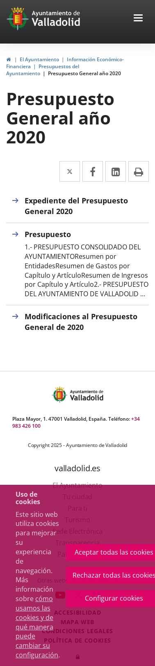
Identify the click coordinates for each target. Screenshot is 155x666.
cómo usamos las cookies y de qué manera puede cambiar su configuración (37, 626)
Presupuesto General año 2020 (84, 73)
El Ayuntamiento (39, 59)
